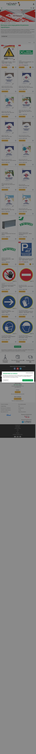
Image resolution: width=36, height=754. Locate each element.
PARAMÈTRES (6, 380)
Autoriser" (20, 376)
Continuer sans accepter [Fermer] (29, 372)
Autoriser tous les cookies (27, 380)
